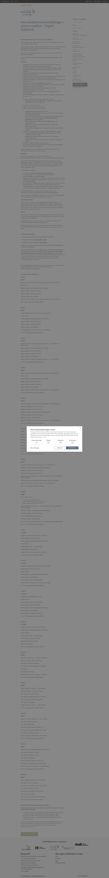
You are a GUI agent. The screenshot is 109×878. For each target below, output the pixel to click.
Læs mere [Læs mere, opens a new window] (44, 437)
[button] (35, 448)
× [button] (80, 427)
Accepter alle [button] (72, 448)
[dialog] (54, 439)
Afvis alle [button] (59, 448)
